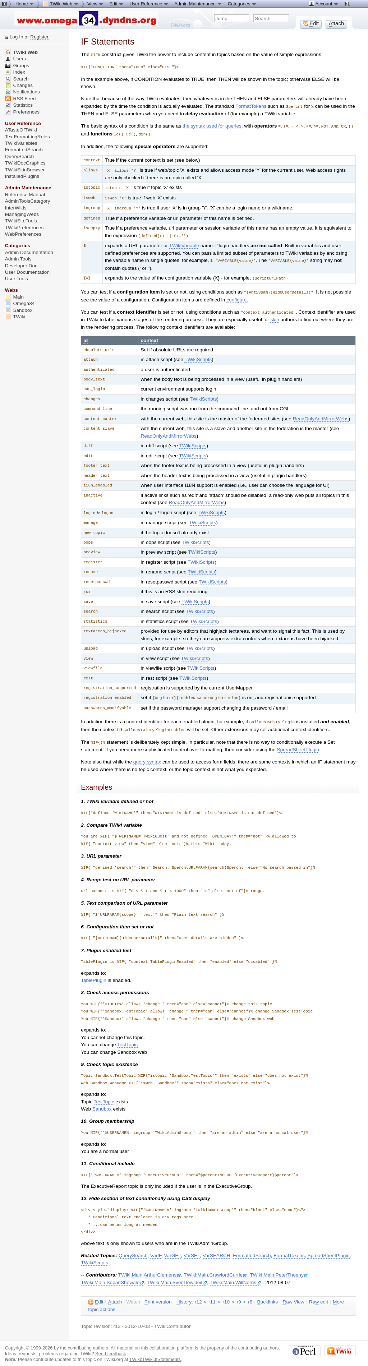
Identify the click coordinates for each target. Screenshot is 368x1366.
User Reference (149, 3)
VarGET (172, 1249)
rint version (158, 1295)
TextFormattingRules (27, 136)
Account (324, 3)
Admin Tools (18, 259)
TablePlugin (93, 974)
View (95, 3)
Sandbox (102, 1102)
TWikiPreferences (24, 227)
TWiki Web (21, 52)
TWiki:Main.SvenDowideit (177, 1276)
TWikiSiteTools (21, 220)
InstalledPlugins (22, 176)
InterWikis (16, 208)
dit (95, 1295)
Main (14, 297)
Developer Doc (21, 265)
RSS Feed (20, 98)
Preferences (22, 112)
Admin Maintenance (198, 3)
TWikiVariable (184, 242)
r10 (226, 1295)
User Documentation (27, 272)
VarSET (192, 1249)
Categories (242, 3)
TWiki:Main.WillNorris (235, 1276)
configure (236, 295)
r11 (212, 1295)
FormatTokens (250, 106)
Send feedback (110, 1347)
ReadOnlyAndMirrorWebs (321, 414)
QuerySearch (133, 1249)
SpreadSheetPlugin (298, 743)
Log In (16, 37)
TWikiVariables (21, 143)
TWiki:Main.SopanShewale (112, 1276)
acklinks (267, 1295)
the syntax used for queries (212, 125)
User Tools (16, 278)
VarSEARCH (216, 1249)
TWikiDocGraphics (25, 163)
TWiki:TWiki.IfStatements (155, 1353)
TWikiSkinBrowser (25, 169)
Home (24, 3)
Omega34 (20, 303)
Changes (19, 85)
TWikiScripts (198, 354)
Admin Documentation (29, 252)
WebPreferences (23, 234)
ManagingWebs (22, 214)
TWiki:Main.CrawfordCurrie (215, 1268)
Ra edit (318, 1295)
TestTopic (127, 1038)
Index (15, 72)
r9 (239, 1295)
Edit (116, 3)
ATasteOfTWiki (21, 130)
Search (17, 79)
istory (184, 1295)
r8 (250, 1295)
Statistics (19, 105)
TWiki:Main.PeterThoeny (279, 1268)
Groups (17, 65)
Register (39, 37)
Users (15, 58)
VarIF (155, 1249)
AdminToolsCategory (27, 201)
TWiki (15, 316)
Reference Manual (25, 194)
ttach (115, 1295)
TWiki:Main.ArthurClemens (149, 1268)
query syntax (147, 755)
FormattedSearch (252, 1249)
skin (274, 315)
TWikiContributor (172, 1320)
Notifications (22, 91)
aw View (293, 1295)
